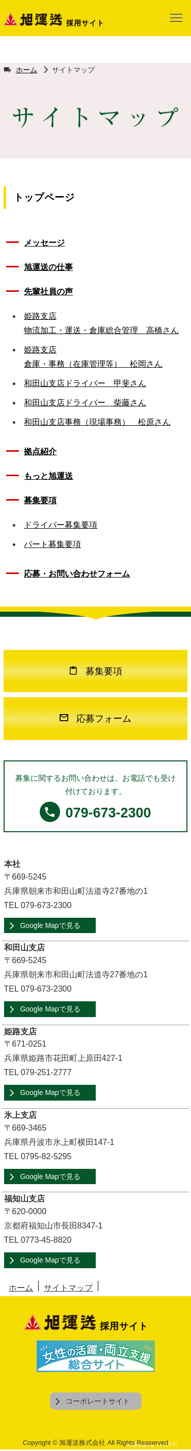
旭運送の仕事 (48, 267)
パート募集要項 (52, 544)
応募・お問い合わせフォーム (77, 573)
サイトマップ (68, 1287)
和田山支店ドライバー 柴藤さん (85, 402)
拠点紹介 (40, 451)
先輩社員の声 (48, 291)
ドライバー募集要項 (60, 525)
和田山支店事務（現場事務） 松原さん (97, 422)
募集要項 (40, 500)
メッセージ (44, 242)
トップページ (44, 197)
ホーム (26, 70)
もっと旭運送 (48, 476)
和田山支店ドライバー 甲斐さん (85, 383)
